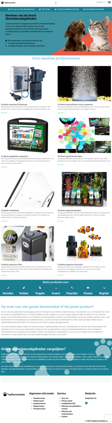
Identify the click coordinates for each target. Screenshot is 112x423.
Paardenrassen (39, 409)
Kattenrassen (38, 401)
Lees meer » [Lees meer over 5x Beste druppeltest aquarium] (4, 167)
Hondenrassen (39, 398)
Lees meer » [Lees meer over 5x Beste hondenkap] (4, 221)
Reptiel (104, 293)
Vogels (40, 293)
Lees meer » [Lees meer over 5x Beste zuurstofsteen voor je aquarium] (61, 113)
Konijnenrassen (39, 403)
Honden (8, 293)
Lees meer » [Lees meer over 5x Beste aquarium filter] (4, 275)
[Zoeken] (109, 2)
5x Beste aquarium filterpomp (14, 104)
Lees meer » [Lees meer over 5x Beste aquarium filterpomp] (4, 113)
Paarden (72, 293)
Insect (56, 293)
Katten (23, 293)
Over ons (64, 398)
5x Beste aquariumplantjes (69, 210)
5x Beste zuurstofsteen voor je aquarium (75, 104)
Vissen (88, 293)
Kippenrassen (38, 406)
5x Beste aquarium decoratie (70, 264)
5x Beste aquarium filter (11, 264)
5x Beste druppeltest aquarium (14, 156)
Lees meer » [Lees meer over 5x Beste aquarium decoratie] (61, 275)
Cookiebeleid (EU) (68, 403)
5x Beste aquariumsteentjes (70, 156)
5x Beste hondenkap (10, 210)
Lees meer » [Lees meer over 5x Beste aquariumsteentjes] (61, 164)
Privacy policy (66, 401)
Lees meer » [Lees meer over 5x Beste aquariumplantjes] (61, 221)
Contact (64, 417)
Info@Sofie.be (90, 398)
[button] (56, 3)
